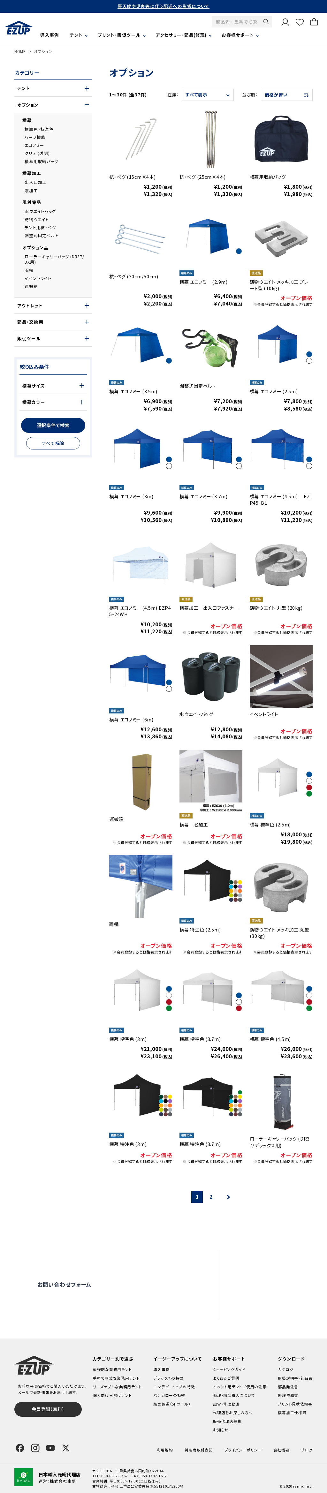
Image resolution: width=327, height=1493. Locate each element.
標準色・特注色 (39, 129)
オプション (43, 51)
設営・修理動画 (264, 1272)
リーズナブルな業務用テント (117, 1386)
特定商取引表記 (199, 1449)
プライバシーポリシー (243, 1449)
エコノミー (34, 145)
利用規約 (165, 1449)
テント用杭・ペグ (40, 227)
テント (76, 35)
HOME (20, 51)
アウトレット (29, 306)
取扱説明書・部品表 (295, 1378)
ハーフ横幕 (35, 137)
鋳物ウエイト (37, 219)
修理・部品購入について (234, 1395)
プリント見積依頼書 (295, 1403)
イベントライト (38, 278)
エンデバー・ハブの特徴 (174, 1386)
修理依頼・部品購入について (278, 1284)
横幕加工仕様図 (292, 1412)
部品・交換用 (30, 322)
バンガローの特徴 (169, 1395)
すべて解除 (53, 443)
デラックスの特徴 (168, 1378)
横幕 (27, 120)
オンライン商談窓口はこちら (155, 1284)
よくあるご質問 (264, 1259)
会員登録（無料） (48, 1409)
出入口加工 (36, 182)
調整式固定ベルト (41, 235)
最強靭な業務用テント (112, 1369)
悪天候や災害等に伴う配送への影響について (163, 6)
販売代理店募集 (265, 1309)
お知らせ (221, 1429)
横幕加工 (31, 173)
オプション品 (35, 248)
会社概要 (281, 1449)
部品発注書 (288, 1386)
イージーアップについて (177, 1358)
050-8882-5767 (114, 1475)
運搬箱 (31, 286)
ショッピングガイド (229, 1369)
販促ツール (29, 339)
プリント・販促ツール (119, 35)
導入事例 (49, 35)
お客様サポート (238, 35)
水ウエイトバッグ (40, 211)
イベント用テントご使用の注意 (239, 1386)
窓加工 (31, 190)
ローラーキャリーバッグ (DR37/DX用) (54, 259)
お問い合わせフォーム (64, 1284)
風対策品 (31, 202)
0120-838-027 (75, 1308)
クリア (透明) (37, 153)
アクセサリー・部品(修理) (181, 35)
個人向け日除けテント (112, 1395)
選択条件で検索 (53, 425)
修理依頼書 (288, 1395)
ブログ (307, 1449)
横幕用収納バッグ (41, 161)
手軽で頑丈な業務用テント (116, 1378)
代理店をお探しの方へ (272, 1297)
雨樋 (29, 270)
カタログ (285, 1369)
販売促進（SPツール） (171, 1403)
